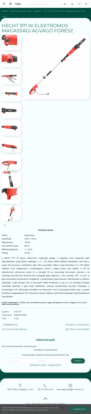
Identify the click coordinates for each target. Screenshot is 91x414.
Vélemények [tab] (45, 340)
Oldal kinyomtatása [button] (77, 329)
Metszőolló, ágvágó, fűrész (20, 11)
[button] (72, 3)
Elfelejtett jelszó (38, 365)
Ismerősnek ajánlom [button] (14, 329)
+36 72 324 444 (45, 387)
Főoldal (5, 11)
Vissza (4, 17)
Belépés (78, 361)
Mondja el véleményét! (77, 324)
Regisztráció (54, 365)
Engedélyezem (79, 409)
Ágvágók (37, 11)
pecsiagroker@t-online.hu (70, 387)
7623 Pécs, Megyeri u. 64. (20, 387)
